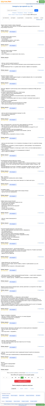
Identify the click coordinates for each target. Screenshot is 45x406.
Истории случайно (33, 401)
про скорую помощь (28, 17)
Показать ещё (39, 19)
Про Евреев (38, 395)
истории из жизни (5, 397)
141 (22, 377)
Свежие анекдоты (40, 404)
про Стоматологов (6, 17)
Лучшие (25, 12)
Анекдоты (14, 12)
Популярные (20, 12)
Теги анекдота (13, 31)
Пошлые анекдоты (14, 395)
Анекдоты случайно (25, 401)
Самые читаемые (17, 401)
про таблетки (36, 17)
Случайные (30, 12)
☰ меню (42, 1)
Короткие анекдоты (5, 395)
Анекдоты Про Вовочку (30, 395)
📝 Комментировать (40, 44)
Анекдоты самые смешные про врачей (31, 372)
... (9, 377)
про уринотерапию (20, 17)
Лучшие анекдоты (9, 401)
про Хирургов (13, 17)
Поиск (36, 10)
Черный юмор (21, 395)
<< (3, 377)
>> (41, 377)
